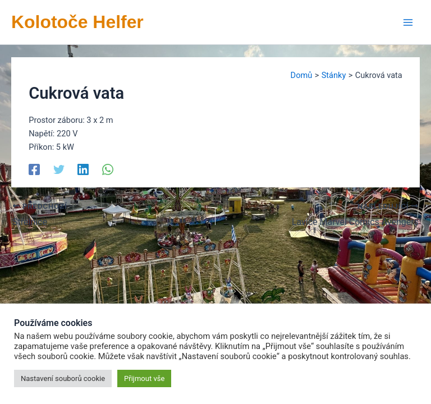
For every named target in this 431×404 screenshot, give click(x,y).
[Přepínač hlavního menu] (408, 22)
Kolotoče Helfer (77, 22)
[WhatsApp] (107, 169)
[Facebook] (34, 169)
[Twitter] (59, 169)
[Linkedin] (83, 169)
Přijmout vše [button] (144, 378)
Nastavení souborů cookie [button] (63, 378)
